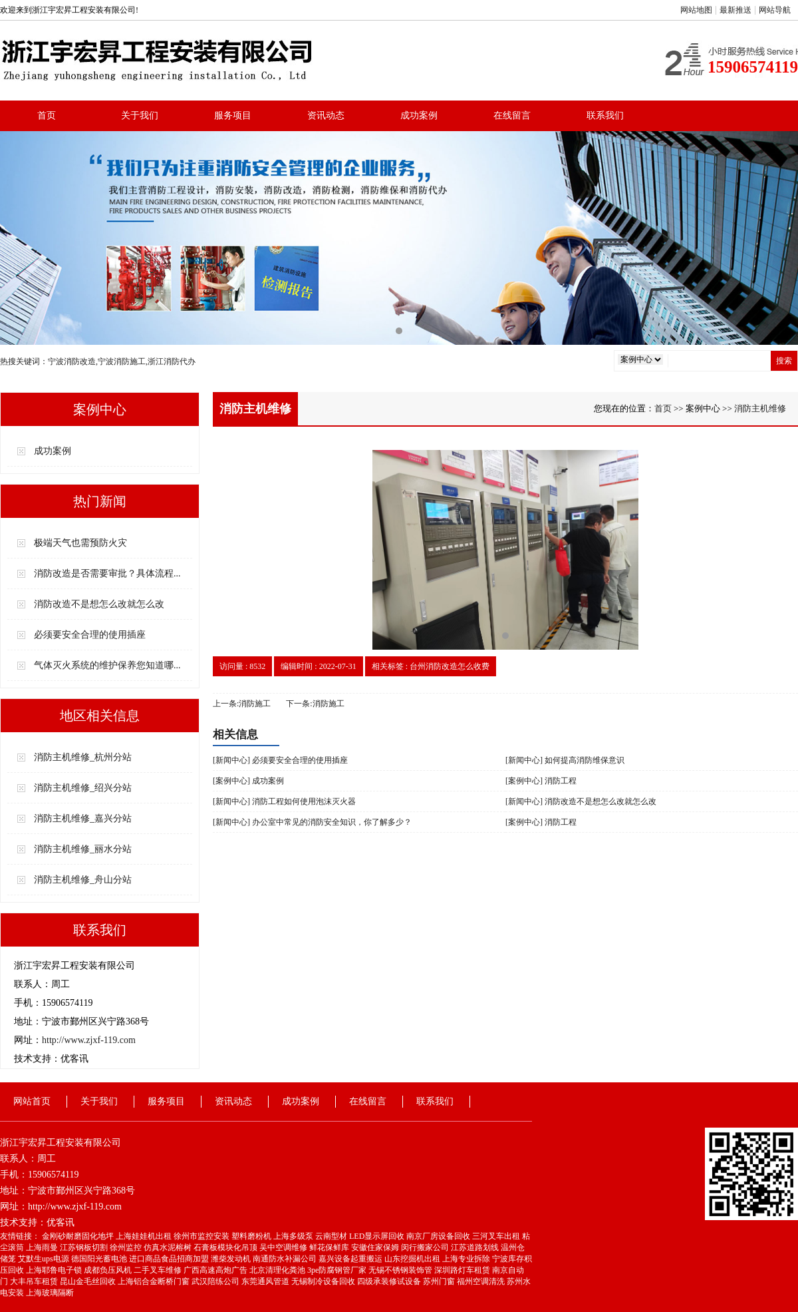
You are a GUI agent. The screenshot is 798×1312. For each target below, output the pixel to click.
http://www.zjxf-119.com (89, 1040)
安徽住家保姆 (376, 1247)
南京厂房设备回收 (439, 1236)
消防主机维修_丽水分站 (83, 849)
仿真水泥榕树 (169, 1247)
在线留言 (512, 115)
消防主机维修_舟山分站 (83, 880)
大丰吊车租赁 (35, 1281)
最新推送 (735, 10)
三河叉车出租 (497, 1236)
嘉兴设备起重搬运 (351, 1258)
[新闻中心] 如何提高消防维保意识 (564, 760)
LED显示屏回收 (377, 1236)
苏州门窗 (440, 1281)
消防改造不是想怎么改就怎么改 (99, 604)
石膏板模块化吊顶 (226, 1247)
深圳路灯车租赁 (463, 1270)
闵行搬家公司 (426, 1247)
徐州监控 (127, 1247)
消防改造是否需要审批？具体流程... (107, 573)
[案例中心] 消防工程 (541, 780)
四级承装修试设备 (390, 1281)
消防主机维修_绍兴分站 (83, 788)
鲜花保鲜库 (330, 1247)
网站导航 (775, 10)
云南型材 (332, 1236)
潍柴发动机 (232, 1258)
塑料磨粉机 (252, 1236)
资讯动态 (325, 115)
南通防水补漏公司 (286, 1258)
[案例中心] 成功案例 (248, 780)
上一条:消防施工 (242, 703)
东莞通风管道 (266, 1281)
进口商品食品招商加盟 (170, 1258)
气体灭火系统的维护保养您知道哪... (107, 665)
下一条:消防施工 (315, 703)
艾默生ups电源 (44, 1258)
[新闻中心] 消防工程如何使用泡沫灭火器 (284, 801)
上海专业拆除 (467, 1258)
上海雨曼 (43, 1247)
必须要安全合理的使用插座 (90, 635)
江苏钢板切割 (85, 1247)
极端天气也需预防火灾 (80, 543)
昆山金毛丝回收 (89, 1281)
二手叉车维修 (159, 1270)
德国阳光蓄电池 (100, 1258)
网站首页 (32, 1101)
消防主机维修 (760, 408)
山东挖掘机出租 (413, 1258)
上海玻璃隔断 (50, 1292)
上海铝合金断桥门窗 (155, 1281)
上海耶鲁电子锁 (55, 1270)
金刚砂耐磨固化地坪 (79, 1236)
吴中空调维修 (284, 1247)
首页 (46, 115)
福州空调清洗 (482, 1281)
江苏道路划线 (476, 1247)
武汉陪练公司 (216, 1281)
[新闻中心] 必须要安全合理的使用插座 (280, 760)
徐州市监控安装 (202, 1236)
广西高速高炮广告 (216, 1270)
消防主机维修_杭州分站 (83, 757)
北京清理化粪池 (278, 1270)
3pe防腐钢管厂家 (337, 1270)
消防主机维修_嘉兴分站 (83, 818)
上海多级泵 (294, 1236)
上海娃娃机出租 (145, 1236)
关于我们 (139, 115)
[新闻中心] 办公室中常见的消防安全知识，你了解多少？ (312, 822)
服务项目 (232, 115)
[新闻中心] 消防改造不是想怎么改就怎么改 (580, 801)
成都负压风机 (109, 1270)
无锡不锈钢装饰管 (401, 1270)
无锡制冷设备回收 (324, 1281)
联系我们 (605, 115)
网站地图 (696, 10)
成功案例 (419, 115)
